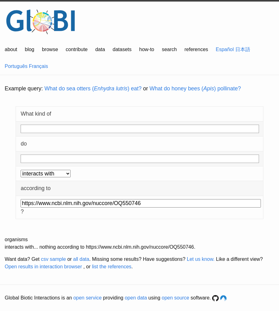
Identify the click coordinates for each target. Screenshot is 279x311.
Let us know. (201, 259)
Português (16, 66)
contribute (76, 49)
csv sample (53, 259)
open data (136, 297)
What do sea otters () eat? (93, 88)
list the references (111, 266)
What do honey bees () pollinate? (195, 88)
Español (225, 49)
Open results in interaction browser (43, 266)
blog (29, 49)
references (196, 49)
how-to (146, 49)
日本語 (242, 49)
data (100, 49)
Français (38, 66)
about (11, 49)
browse (50, 49)
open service (87, 297)
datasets (122, 49)
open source (175, 297)
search (169, 49)
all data (81, 259)
